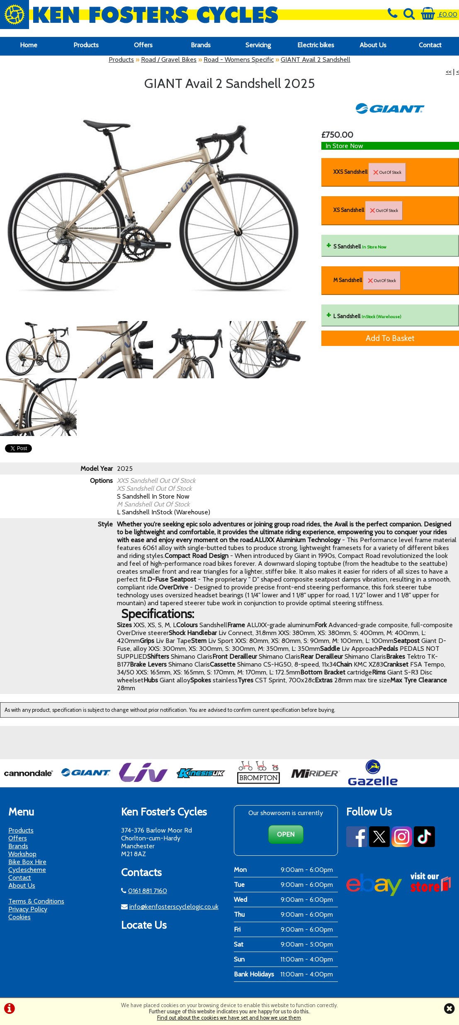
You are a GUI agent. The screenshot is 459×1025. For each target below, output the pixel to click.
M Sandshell (367, 280)
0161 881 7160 (147, 891)
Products (86, 45)
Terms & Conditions (36, 901)
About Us (372, 45)
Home (28, 45)
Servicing (258, 45)
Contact (430, 45)
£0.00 (439, 14)
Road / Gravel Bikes (169, 59)
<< (449, 71)
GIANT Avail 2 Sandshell (315, 59)
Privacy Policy (27, 909)
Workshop (22, 854)
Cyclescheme (27, 870)
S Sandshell (359, 246)
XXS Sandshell (369, 172)
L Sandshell (367, 316)
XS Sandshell (368, 210)
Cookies (19, 917)
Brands (201, 45)
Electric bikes (315, 45)
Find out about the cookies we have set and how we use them (229, 1018)
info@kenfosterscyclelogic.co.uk (174, 907)
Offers (143, 45)
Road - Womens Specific (239, 59)
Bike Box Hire (27, 862)
